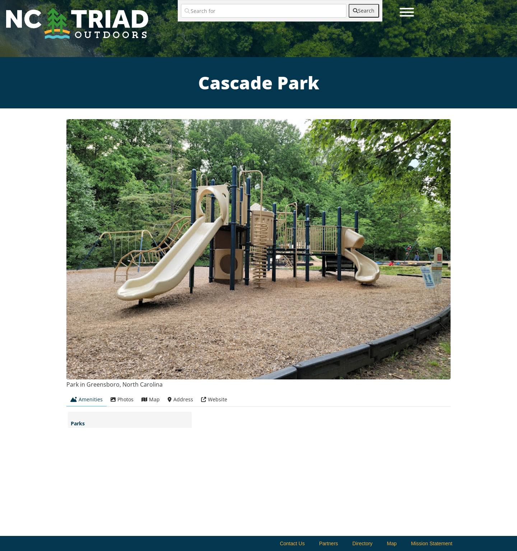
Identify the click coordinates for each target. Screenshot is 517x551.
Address (180, 399)
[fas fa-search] (364, 11)
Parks (78, 423)
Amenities (86, 399)
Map (150, 399)
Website (214, 399)
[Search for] (263, 11)
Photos (122, 399)
